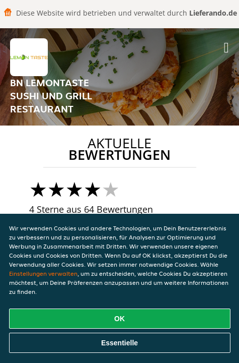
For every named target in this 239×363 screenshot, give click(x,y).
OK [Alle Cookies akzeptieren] (119, 319)
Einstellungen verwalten (43, 273)
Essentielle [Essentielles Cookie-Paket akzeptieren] (119, 343)
